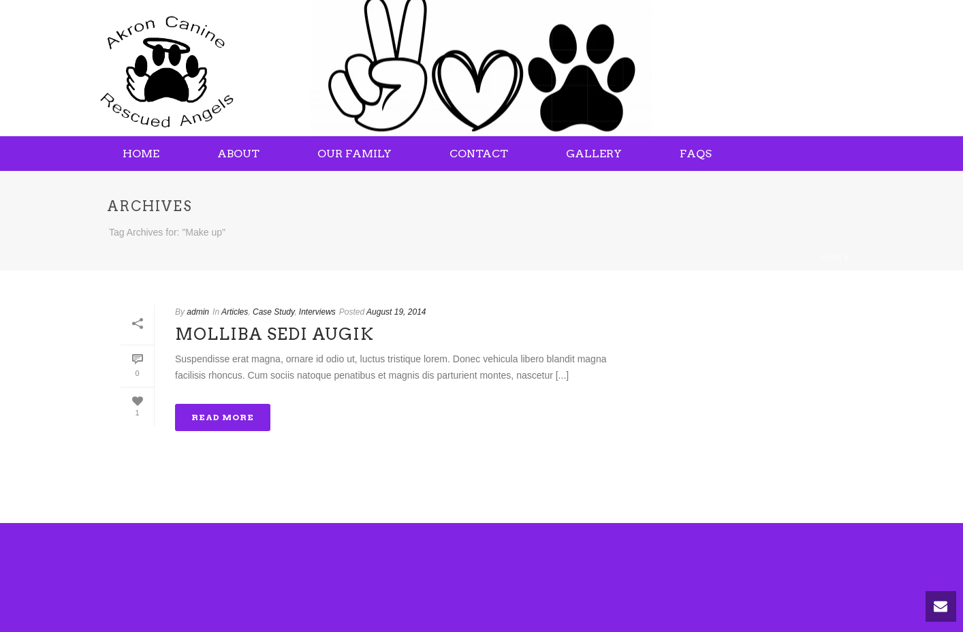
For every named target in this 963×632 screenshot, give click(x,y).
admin (198, 312)
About (238, 153)
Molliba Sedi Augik (274, 334)
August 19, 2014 (396, 312)
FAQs (696, 153)
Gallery (594, 153)
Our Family (354, 153)
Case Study (273, 312)
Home (141, 153)
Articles (234, 312)
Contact (478, 153)
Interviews (317, 312)
